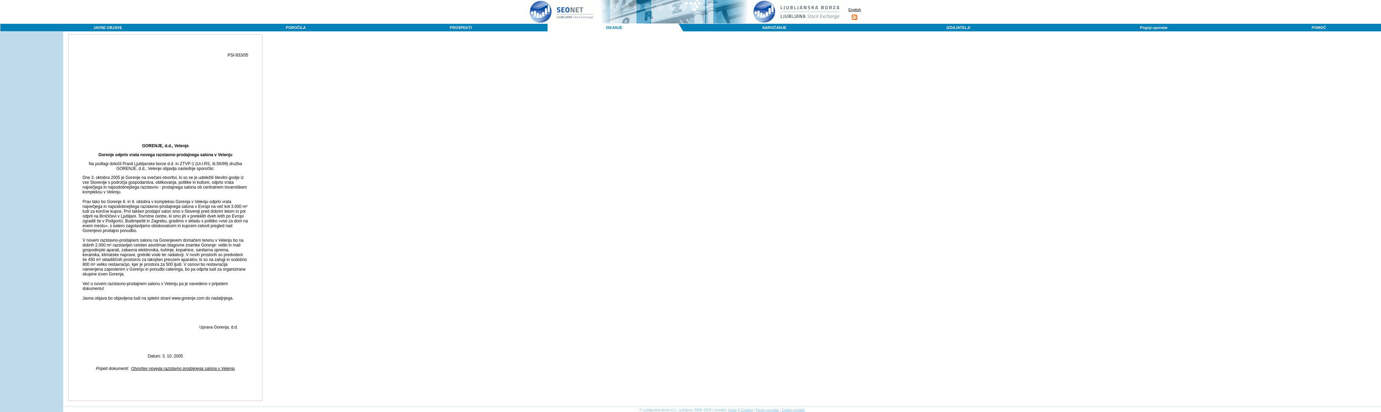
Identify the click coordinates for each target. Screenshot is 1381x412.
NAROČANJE (774, 28)
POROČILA (296, 28)
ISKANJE (614, 28)
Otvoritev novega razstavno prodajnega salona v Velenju (183, 368)
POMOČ (1319, 28)
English (854, 10)
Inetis (732, 410)
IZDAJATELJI (958, 28)
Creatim (747, 410)
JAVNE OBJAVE (107, 28)
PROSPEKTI (461, 28)
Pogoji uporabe (1154, 28)
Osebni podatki (793, 410)
